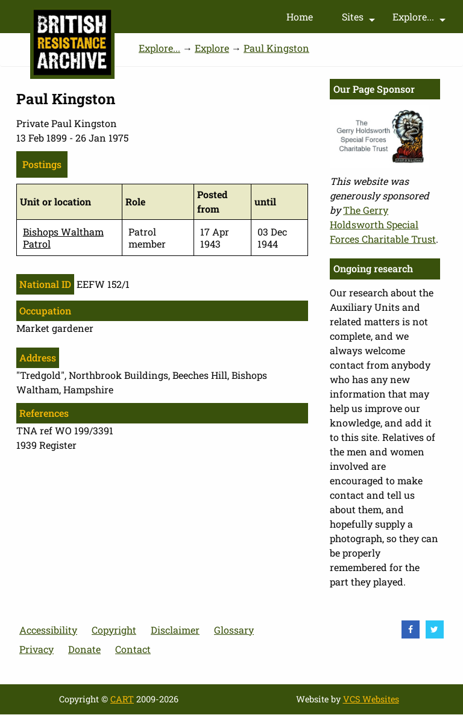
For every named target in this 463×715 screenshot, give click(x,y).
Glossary (234, 629)
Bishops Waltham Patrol (63, 237)
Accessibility (48, 629)
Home (299, 16)
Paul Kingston (276, 48)
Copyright (114, 629)
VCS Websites (371, 699)
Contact (133, 649)
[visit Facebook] (411, 629)
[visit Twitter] (435, 629)
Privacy (36, 649)
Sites (360, 19)
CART (122, 699)
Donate (84, 649)
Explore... (420, 19)
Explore (212, 48)
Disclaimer (175, 629)
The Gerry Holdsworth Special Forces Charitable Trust (383, 224)
